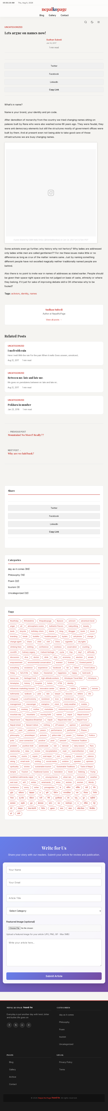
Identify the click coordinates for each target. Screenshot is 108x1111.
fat (67, 668)
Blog (42, 15)
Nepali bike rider (64, 720)
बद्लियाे (92, 798)
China (57, 642)
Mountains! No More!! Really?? (26, 434)
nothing (47, 725)
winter (33, 782)
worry (26, 787)
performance (56, 730)
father (76, 668)
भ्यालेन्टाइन (68, 803)
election (79, 657)
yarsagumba (49, 787)
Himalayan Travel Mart (73, 678)
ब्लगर (50, 803)
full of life (24, 673)
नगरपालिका (67, 793)
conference (44, 647)
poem (69, 735)
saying (68, 756)
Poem (13, 581)
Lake (39, 694)
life (89, 694)
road (64, 751)
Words (91, 782)
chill (48, 642)
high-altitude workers (50, 678)
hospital (38, 683)
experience (43, 668)
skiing (12, 761)
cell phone (77, 636)
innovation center (47, 688)
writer (36, 787)
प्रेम (68, 798)
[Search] (85, 22)
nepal (69, 714)
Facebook (54, 74)
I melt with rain (17, 350)
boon (92, 631)
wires (58, 782)
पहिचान (31, 798)
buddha (36, 636)
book (83, 631)
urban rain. (67, 777)
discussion (14, 657)
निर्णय (95, 793)
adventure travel (87, 621)
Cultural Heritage (47, 652)
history (27, 683)
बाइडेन (23, 803)
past (20, 730)
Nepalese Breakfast (33, 720)
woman (80, 782)
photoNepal (30, 735)
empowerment (16, 662)
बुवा (31, 803)
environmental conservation (39, 662)
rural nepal (47, 756)
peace (43, 730)
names (33, 293)
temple (13, 772)
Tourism (24, 772)
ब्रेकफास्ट (40, 803)
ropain (35, 756)
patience (31, 730)
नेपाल (12, 798)
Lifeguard (14, 699)
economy (67, 657)
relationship (15, 751)
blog (61, 631)
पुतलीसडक (58, 798)
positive (42, 740)
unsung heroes (51, 777)
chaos (29, 642)
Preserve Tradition (79, 740)
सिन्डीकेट (92, 808)
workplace (14, 787)
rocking (13, 756)
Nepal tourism (83, 714)
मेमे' (11, 808)
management (15, 704)
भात (59, 803)
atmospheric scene (36, 626)
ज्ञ (40, 793)
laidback (28, 694)
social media (51, 761)
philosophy (14, 735)
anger (12, 626)
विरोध (43, 808)
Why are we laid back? (21, 453)
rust (58, 756)
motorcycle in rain (65, 709)
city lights (82, 642)
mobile (84, 704)
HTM (60, 683)
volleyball (81, 777)
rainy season (79, 746)
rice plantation (51, 751)
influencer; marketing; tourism (22, 688)
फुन (84, 798)
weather (93, 777)
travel (70, 772)
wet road (13, 782)
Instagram (28, 1025)
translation (58, 772)
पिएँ (49, 798)
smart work (25, 761)
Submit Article (54, 976)
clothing (30, 647)
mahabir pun (69, 699)
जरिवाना (21, 793)
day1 (80, 652)
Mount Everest (84, 709)
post (52, 740)
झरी (47, 793)
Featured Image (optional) (20, 921)
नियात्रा (86, 793)
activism (15, 293)
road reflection (78, 751)
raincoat (65, 746)
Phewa (84, 730)
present (63, 740)
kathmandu (14, 694)
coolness (58, 647)
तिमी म (56, 793)
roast (91, 751)
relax (27, 751)
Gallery (52, 15)
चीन (94, 787)
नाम (77, 793)
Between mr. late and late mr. (25, 377)
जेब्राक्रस (31, 793)
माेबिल (86, 803)
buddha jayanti (51, 636)
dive (26, 657)
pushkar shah (27, 746)
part (11, 730)
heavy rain (14, 678)
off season (59, 725)
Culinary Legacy (28, 652)
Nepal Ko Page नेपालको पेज (49, 1098)
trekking (81, 772)
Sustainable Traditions (66, 767)
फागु (76, 798)
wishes (69, 782)
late (48, 694)
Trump (92, 772)
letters (80, 694)
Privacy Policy (65, 1062)
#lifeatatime (29, 621)
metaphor (45, 704)
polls (12, 740)
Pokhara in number (19, 404)
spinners (89, 761)
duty (55, 657)
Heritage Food (30, 678)
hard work (86, 673)
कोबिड (78, 787)
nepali (49, 720)
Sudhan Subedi (54, 39)
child (39, 642)
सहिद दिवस (80, 808)
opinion (73, 725)
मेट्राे (94, 803)
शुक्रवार (52, 808)
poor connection (26, 740)
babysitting (73, 626)
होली (18, 813)
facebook (57, 668)
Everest (71, 662)
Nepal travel (15, 720)
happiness (62, 673)
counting (85, 647)
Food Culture (89, 668)
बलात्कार (12, 803)
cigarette (69, 642)
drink (46, 657)
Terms (62, 1069)
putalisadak (43, 746)
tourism (14, 587)
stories (27, 767)
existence (28, 668)
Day (71, 652)
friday (12, 673)
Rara (92, 746)
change (90, 636)
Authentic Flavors (56, 626)
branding (13, 636)
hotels (49, 683)
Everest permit (86, 662)
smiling (38, 761)
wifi (24, 782)
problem (13, 746)
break (25, 636)
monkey (24, 709)
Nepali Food (82, 720)
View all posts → (54, 319)
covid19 (13, 652)
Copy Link (54, 89)
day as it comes (19, 569)
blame (51, 631)
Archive (12, 1077)
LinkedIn (54, 82)
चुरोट (11, 793)
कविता (68, 787)
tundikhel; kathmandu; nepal (21, 777)
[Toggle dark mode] (92, 22)
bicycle (23, 631)
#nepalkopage (45, 621)
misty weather (70, 704)
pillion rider (56, 735)
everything (14, 668)
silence (91, 756)
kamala (95, 688)
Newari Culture (32, 725)
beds (12, 631)
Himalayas (92, 678)
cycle (62, 652)
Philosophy (16, 575)
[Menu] (98, 22)
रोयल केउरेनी (32, 808)
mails (81, 699)
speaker (77, 761)
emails (91, 657)
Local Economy (29, 699)
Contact (65, 15)
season (79, 756)
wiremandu (46, 782)
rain (55, 746)
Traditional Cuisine (41, 772)
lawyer (57, 694)
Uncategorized (18, 593)
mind (57, 704)
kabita (73, 688)
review (37, 751)
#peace (60, 621)
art (21, 626)
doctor (36, 657)
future (35, 673)
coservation (72, 647)
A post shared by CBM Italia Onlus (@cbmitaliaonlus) (37, 240)
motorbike (49, 709)
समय (61, 808)
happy (74, 673)
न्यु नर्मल (21, 798)
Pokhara (80, 735)
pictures (43, 735)
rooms (24, 756)
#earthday (14, 621)
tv (39, 777)
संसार (70, 808)
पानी (40, 798)
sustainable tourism (43, 767)
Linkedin (22, 1025)
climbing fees (16, 647)
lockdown (45, 699)
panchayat (85, 725)
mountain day (15, 714)
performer (71, 730)
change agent (16, 642)
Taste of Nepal (86, 767)
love (57, 699)
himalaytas (14, 683)
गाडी (86, 787)
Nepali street (15, 725)
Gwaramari (48, 673)
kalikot (84, 688)
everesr (59, 662)
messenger (31, 704)
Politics (92, 735)
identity (24, 293)
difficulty (90, 652)
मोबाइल (20, 808)
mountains (31, 714)
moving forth (45, 714)
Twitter (54, 66)
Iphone (62, 688)
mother (36, 709)
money (13, 709)
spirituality (14, 767)
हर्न (11, 813)
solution (65, 761)
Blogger (72, 631)
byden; (65, 636)
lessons (69, 694)
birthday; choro (37, 631)
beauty (86, 626)
